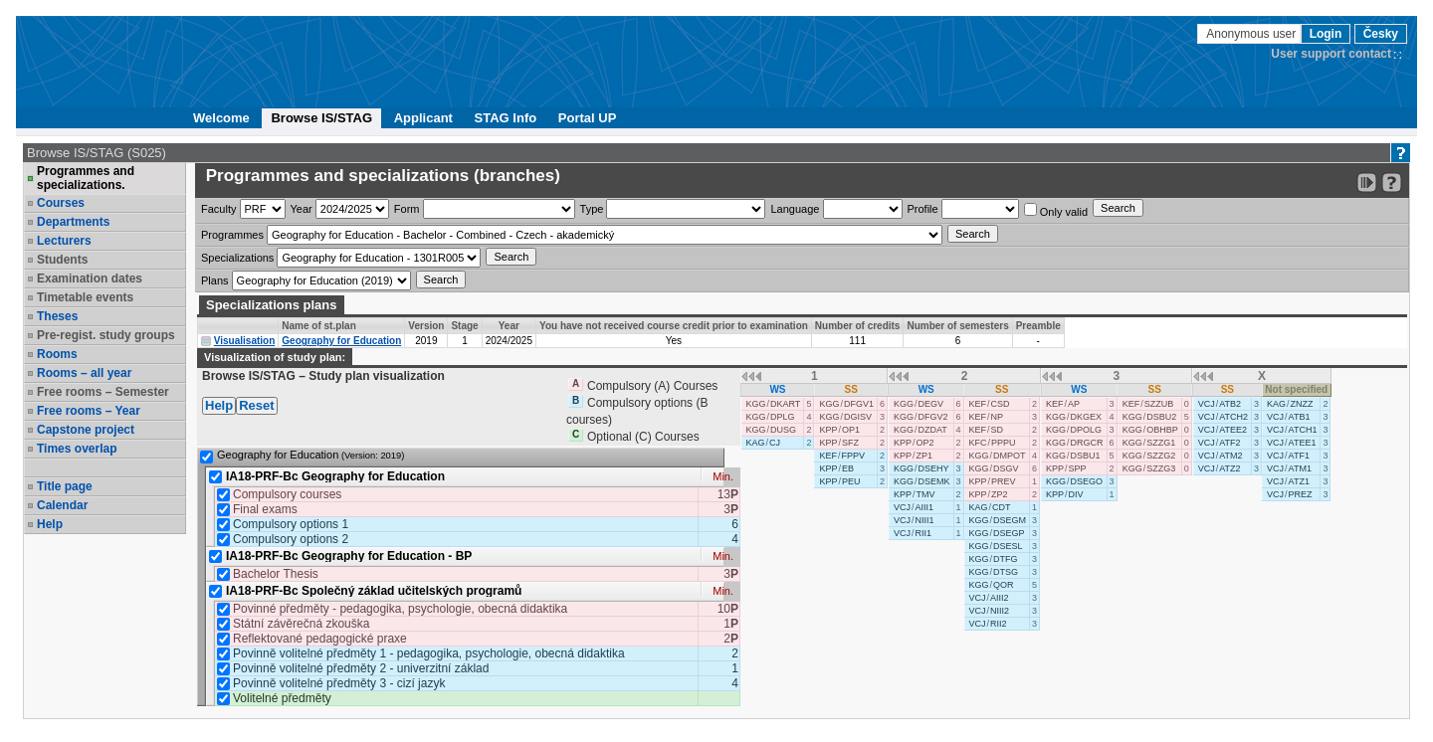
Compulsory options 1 (290, 524)
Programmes (232, 235)
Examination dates (89, 278)
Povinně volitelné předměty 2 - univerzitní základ (361, 668)
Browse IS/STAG (321, 117)
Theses (57, 316)
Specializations (237, 258)
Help (50, 524)
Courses (61, 203)
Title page (65, 486)
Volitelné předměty (282, 698)
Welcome (221, 117)
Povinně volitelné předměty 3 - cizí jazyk (339, 683)
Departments (73, 222)
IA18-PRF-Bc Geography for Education (335, 475)
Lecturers (64, 241)
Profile (923, 209)
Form (407, 209)
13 (727, 494)
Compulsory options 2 (290, 539)
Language (794, 209)
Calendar (62, 505)
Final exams (265, 509)
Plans (215, 280)
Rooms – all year (84, 373)
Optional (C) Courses (643, 437)
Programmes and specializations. (85, 178)
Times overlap (76, 449)
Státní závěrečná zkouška (301, 624)
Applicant (423, 117)
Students (62, 260)
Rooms (57, 354)
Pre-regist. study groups (106, 335)
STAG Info (506, 117)
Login (1326, 34)
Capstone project (85, 430)
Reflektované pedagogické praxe (320, 639)
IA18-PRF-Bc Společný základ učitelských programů (373, 590)
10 (727, 609)
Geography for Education (341, 340)
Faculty (218, 209)
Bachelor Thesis (275, 574)
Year (301, 209)
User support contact (1331, 54)
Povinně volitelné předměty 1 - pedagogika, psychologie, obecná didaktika (429, 653)
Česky (1380, 34)
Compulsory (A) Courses (652, 386)
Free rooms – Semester (103, 392)
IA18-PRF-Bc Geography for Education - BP (349, 555)
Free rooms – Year (88, 411)
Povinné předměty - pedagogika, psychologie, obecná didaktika (400, 609)
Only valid (1056, 210)
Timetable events (85, 297)
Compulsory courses (287, 494)
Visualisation (245, 340)
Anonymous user (1252, 34)
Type (592, 209)
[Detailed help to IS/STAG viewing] (1391, 182)
